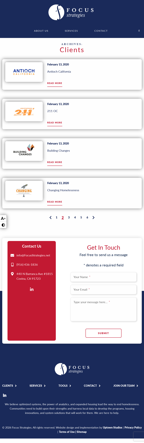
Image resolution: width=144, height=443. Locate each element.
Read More (54, 83)
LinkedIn (4, 382)
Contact (101, 30)
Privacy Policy (133, 414)
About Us (41, 30)
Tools (63, 372)
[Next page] (93, 217)
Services (71, 30)
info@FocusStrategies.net (33, 242)
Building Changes (58, 150)
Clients (7, 372)
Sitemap (82, 418)
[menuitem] (41, 30)
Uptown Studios (112, 414)
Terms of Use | (68, 418)
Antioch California (59, 71)
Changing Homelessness (63, 190)
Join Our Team (124, 372)
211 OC (52, 111)
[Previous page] (50, 217)
